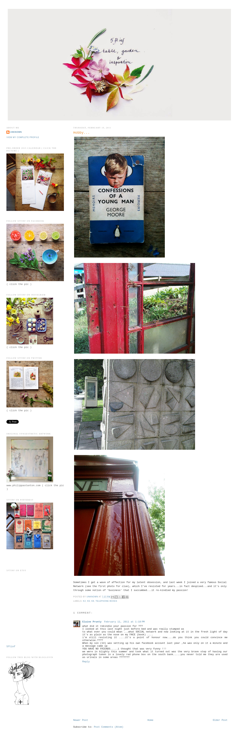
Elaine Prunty (92, 621)
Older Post (220, 720)
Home (150, 720)
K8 (92, 601)
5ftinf (10, 646)
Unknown (16, 132)
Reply (86, 661)
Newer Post (80, 720)
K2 (84, 601)
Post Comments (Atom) (108, 727)
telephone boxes (106, 601)
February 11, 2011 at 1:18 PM (124, 621)
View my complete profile (22, 137)
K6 (88, 601)
